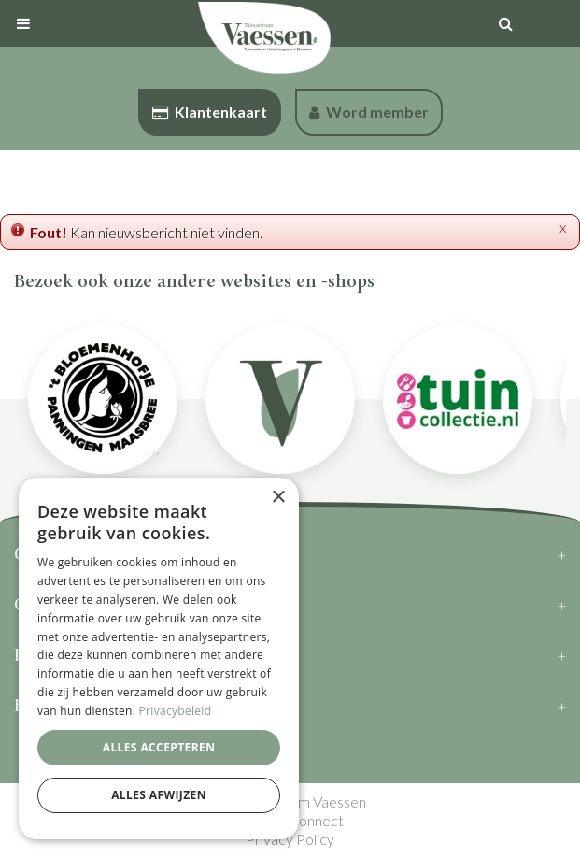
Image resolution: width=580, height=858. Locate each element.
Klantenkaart (209, 112)
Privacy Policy (290, 839)
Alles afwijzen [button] (158, 795)
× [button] (278, 498)
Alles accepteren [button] (159, 747)
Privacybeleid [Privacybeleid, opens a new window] (175, 711)
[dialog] (159, 658)
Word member (369, 112)
